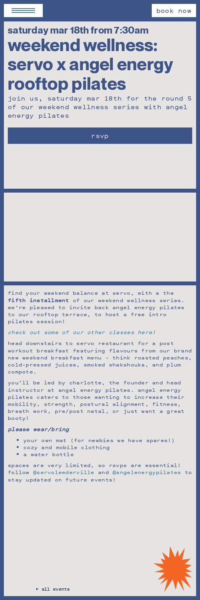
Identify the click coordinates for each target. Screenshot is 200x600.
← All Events (53, 589)
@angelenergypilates (146, 472)
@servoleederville (64, 472)
